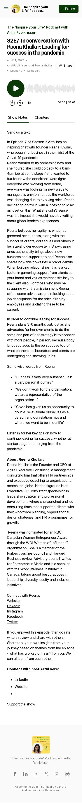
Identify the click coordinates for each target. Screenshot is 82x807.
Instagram (15, 611)
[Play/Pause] (15, 88)
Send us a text (18, 132)
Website (13, 600)
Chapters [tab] (42, 117)
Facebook (15, 616)
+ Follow (68, 9)
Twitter (12, 622)
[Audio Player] (50, 87)
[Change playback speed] (29, 103)
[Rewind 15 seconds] (12, 103)
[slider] (50, 88)
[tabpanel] (41, 420)
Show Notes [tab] (18, 117)
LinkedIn (13, 606)
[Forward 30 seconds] (20, 103)
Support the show (21, 704)
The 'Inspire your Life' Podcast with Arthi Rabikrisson (35, 9)
